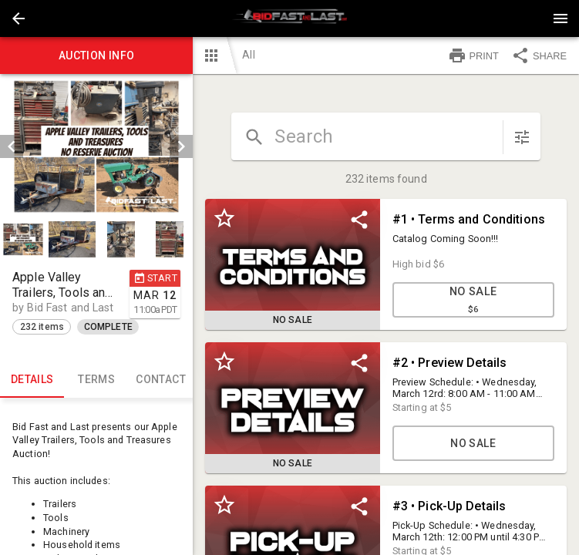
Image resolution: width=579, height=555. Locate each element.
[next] (181, 146)
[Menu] (560, 18)
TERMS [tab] (96, 379)
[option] (96, 146)
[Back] (18, 18)
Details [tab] (32, 379)
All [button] (248, 55)
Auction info (96, 55)
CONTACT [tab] (161, 379)
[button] (18, 18)
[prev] (11, 146)
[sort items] (522, 137)
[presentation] (290, 18)
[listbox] (96, 146)
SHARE (539, 55)
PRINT (473, 55)
